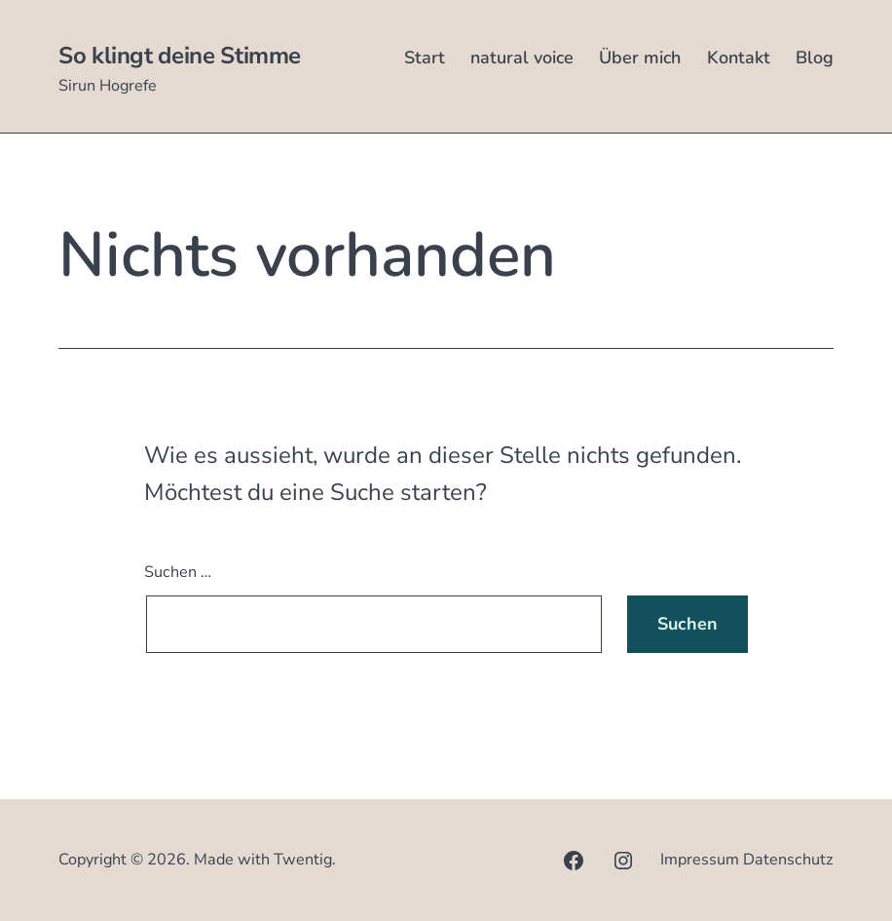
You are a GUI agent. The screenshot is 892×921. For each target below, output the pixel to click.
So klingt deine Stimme (179, 55)
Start (424, 57)
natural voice (522, 57)
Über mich (640, 57)
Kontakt (738, 57)
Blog (815, 57)
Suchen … (177, 572)
